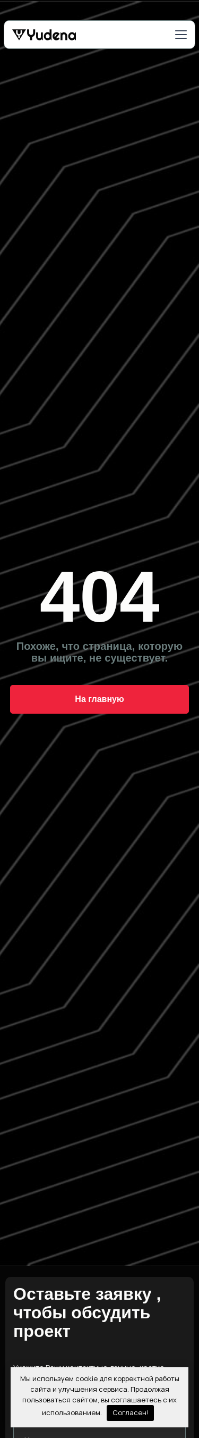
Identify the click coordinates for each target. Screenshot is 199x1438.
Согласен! (131, 1412)
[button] (180, 35)
